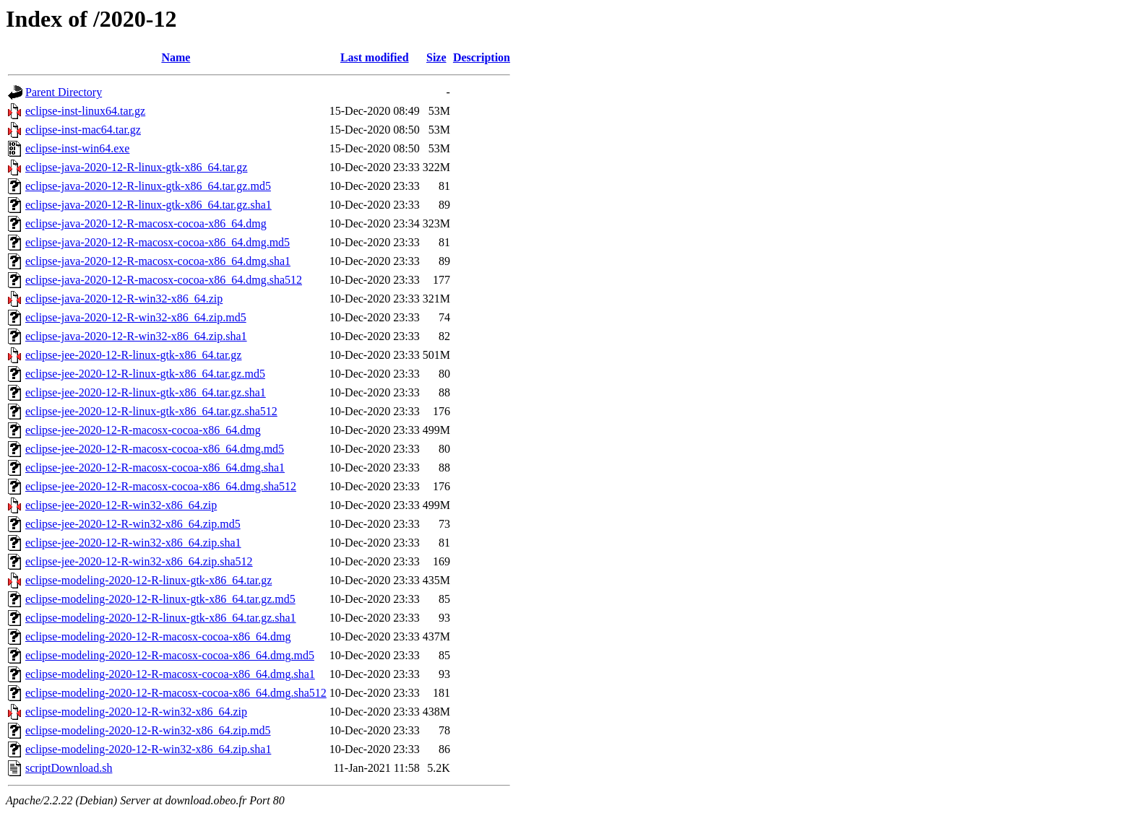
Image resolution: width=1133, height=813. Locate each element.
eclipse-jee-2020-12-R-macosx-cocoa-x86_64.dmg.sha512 (160, 486)
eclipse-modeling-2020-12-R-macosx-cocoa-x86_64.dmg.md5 (169, 655)
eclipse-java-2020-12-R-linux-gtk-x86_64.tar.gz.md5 (148, 186)
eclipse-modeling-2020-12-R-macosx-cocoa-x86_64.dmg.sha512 (176, 693)
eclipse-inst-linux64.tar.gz (85, 111)
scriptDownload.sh (68, 768)
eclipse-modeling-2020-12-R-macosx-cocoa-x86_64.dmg (157, 636)
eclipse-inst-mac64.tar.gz (83, 129)
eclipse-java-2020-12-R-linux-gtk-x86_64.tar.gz (136, 167)
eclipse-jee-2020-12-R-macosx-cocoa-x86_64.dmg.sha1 (155, 467)
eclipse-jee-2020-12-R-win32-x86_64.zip (121, 505)
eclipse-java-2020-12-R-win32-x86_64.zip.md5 (135, 317)
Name (175, 57)
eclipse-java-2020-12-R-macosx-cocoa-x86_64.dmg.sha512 (163, 280)
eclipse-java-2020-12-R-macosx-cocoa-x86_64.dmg (146, 223)
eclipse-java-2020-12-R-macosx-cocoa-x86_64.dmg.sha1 (157, 261)
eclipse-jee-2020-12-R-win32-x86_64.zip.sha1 (133, 542)
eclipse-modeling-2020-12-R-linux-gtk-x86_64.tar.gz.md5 (160, 599)
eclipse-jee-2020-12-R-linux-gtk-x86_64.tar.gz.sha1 (145, 392)
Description (481, 57)
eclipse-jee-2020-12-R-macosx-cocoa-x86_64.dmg (143, 430)
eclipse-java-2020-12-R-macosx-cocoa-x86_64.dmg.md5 (157, 242)
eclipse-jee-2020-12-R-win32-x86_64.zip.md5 (133, 524)
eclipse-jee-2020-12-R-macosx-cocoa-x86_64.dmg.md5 (154, 449)
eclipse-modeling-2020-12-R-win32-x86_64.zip (136, 711)
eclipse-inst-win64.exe (77, 148)
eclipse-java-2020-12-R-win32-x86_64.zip (124, 298)
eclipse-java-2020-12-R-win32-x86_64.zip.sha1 (136, 336)
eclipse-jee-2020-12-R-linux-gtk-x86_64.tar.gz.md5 (145, 374)
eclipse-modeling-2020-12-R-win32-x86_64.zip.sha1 (148, 749)
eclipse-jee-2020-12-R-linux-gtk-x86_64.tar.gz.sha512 (151, 411)
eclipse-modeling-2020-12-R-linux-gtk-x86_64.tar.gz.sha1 (160, 618)
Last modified (374, 57)
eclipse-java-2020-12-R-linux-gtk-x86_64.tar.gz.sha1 (148, 205)
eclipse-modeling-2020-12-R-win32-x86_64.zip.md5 (148, 730)
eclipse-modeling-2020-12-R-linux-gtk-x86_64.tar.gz (148, 580)
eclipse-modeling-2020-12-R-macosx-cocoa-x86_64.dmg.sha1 (170, 674)
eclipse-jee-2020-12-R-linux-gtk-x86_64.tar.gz (133, 355)
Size (436, 57)
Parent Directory (63, 92)
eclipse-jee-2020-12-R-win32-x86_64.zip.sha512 (139, 561)
